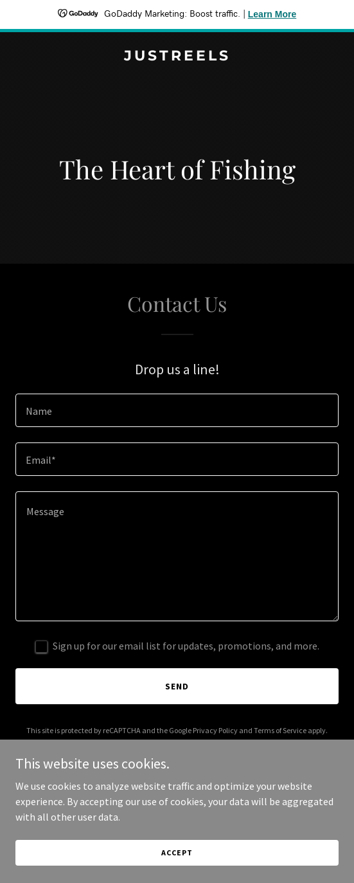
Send (177, 686)
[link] (177, 56)
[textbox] (177, 410)
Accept (176, 852)
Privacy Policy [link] (215, 730)
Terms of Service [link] (280, 730)
